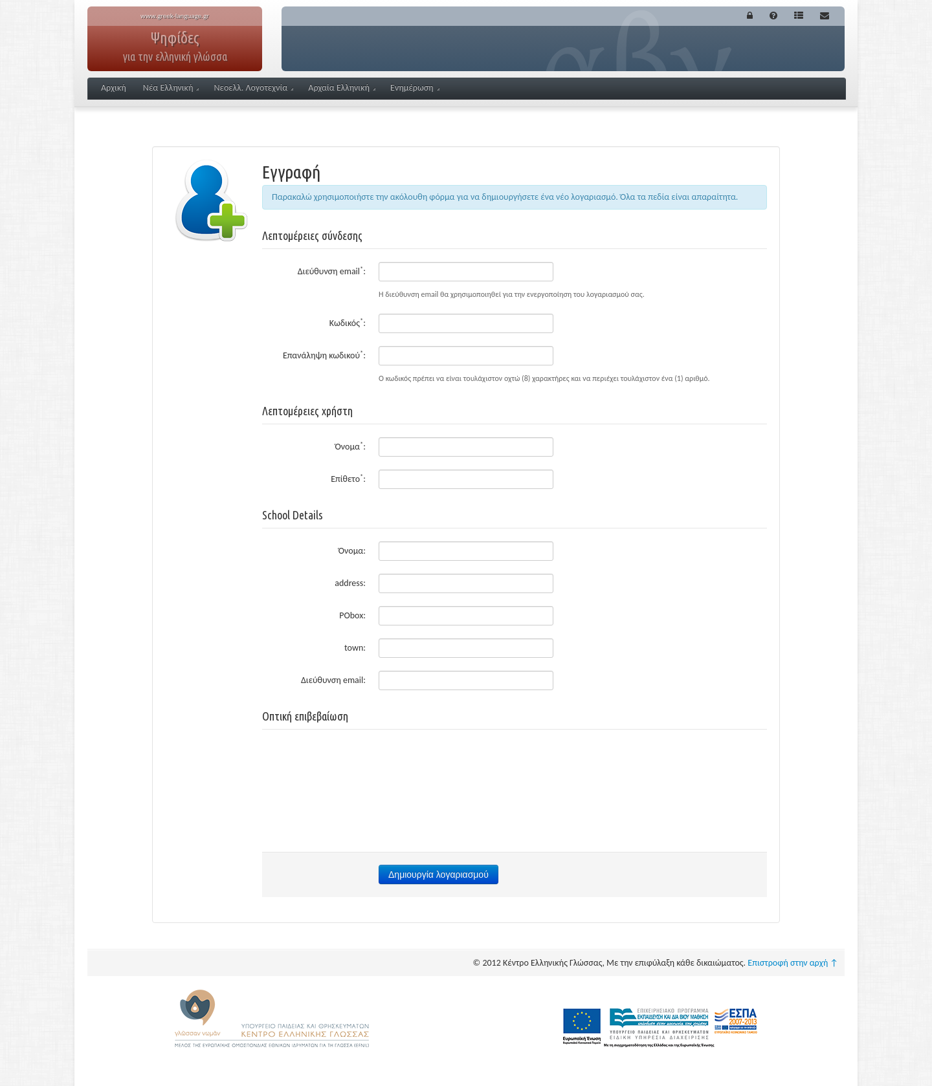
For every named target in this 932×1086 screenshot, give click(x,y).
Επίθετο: (348, 478)
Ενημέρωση (414, 87)
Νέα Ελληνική (171, 87)
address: (350, 583)
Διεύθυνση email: (332, 271)
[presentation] (514, 768)
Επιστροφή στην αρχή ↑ (793, 962)
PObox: (352, 615)
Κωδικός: (347, 322)
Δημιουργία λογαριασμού (438, 874)
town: (355, 647)
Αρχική (113, 87)
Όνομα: (350, 446)
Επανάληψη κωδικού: (324, 355)
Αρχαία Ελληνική (341, 87)
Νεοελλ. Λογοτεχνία (253, 87)
